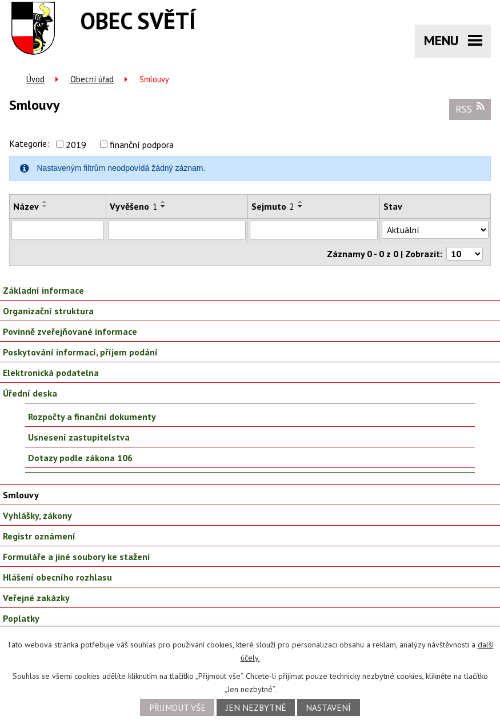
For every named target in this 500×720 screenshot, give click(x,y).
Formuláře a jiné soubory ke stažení (76, 556)
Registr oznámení (39, 536)
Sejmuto (272, 206)
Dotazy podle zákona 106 (80, 457)
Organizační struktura (48, 311)
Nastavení (328, 707)
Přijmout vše (177, 707)
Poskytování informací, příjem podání (80, 352)
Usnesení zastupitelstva (79, 437)
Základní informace (43, 290)
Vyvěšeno (133, 206)
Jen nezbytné (256, 707)
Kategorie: (29, 143)
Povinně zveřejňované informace (70, 331)
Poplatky (21, 618)
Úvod (35, 79)
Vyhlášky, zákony (37, 515)
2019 (76, 144)
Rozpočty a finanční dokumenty (92, 416)
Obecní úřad (92, 79)
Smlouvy (21, 495)
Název (26, 206)
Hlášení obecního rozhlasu (57, 577)
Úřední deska (30, 393)
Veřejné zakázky (36, 597)
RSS (470, 108)
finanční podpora (142, 144)
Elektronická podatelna (51, 372)
